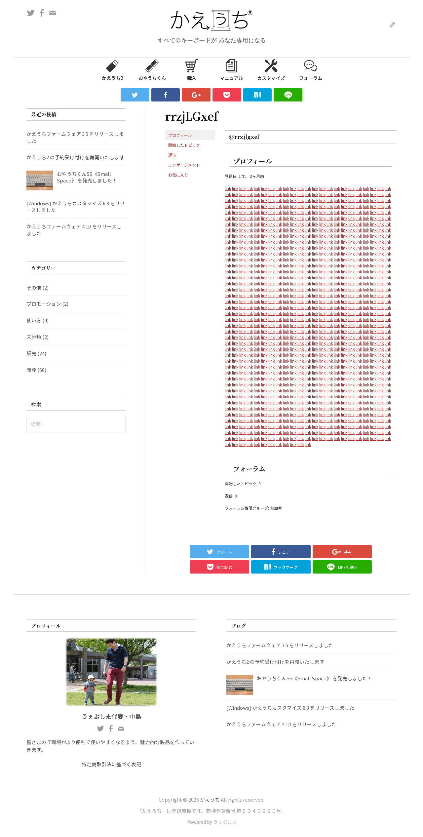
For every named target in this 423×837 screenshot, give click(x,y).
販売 (31, 353)
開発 (31, 369)
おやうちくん (152, 69)
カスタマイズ (271, 69)
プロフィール (180, 135)
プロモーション (43, 303)
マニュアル (231, 69)
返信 (172, 155)
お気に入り (178, 175)
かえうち (210, 799)
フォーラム (310, 69)
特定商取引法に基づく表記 (111, 764)
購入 (191, 69)
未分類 (33, 336)
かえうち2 (112, 69)
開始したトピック (184, 145)
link (228, 188)
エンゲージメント (184, 165)
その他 (33, 287)
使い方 (33, 320)
